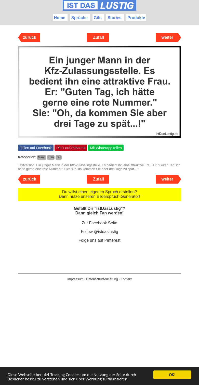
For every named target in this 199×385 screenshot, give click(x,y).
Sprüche (79, 18)
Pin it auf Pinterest (70, 148)
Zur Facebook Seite (99, 223)
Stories (114, 18)
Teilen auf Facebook (36, 148)
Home (59, 18)
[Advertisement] (99, 341)
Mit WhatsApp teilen (106, 148)
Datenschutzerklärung (102, 279)
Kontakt (126, 279)
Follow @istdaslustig (99, 231)
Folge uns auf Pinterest (99, 240)
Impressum (75, 279)
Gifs (97, 18)
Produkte (136, 18)
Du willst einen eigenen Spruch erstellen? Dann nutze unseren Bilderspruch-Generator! (99, 194)
